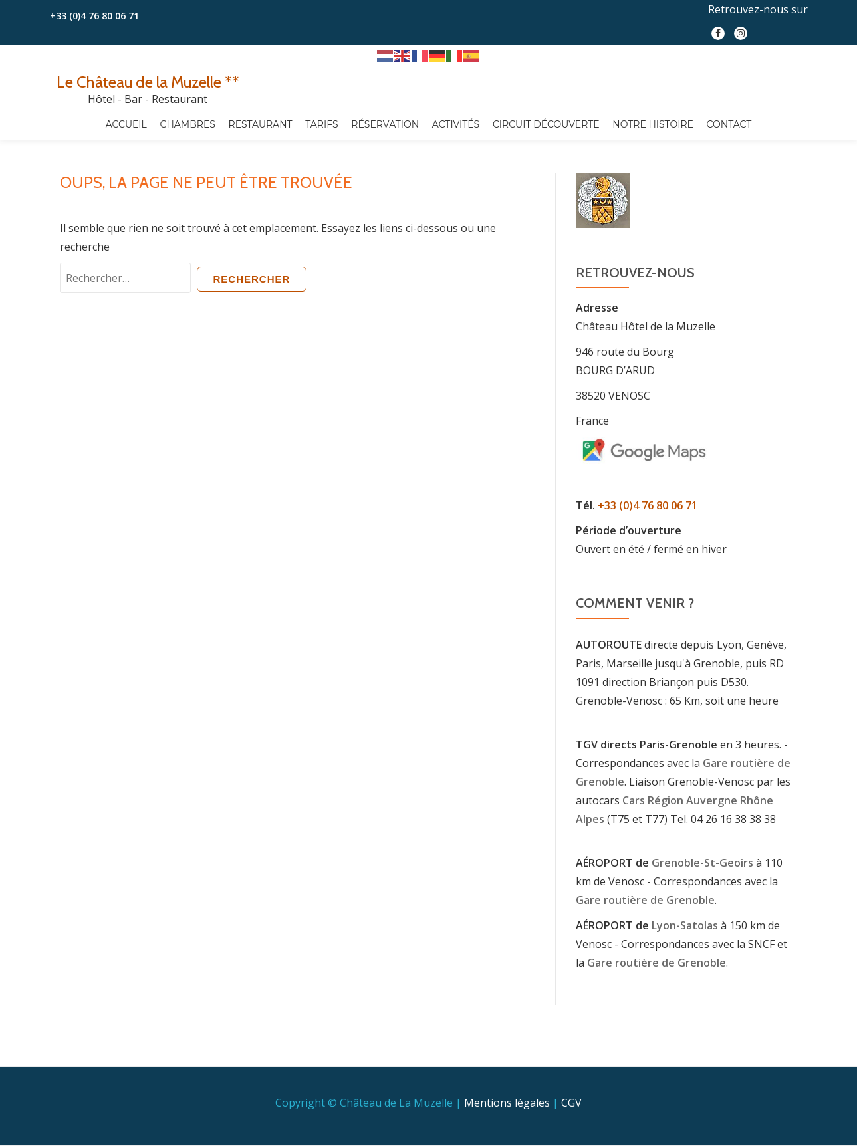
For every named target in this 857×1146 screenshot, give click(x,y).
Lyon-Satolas (685, 925)
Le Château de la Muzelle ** (148, 82)
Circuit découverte (546, 124)
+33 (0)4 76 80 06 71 (94, 15)
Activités (455, 124)
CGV (571, 1075)
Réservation (385, 124)
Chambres (187, 124)
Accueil (126, 124)
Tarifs (321, 124)
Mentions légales (507, 1075)
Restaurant (261, 124)
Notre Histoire (652, 124)
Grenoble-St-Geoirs (702, 863)
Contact (729, 124)
